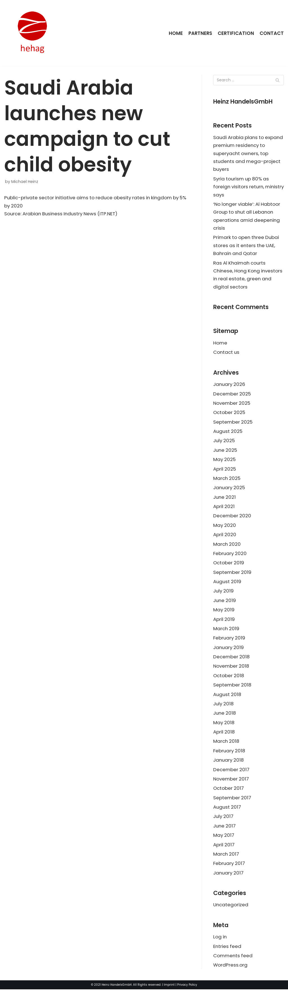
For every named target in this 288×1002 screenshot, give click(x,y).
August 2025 (228, 436)
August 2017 (227, 817)
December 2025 (232, 397)
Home (175, 33)
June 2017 (225, 836)
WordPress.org (230, 977)
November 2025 (232, 407)
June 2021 (225, 502)
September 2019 (232, 579)
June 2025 (225, 455)
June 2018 (225, 722)
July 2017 (223, 827)
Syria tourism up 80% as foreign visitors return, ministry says (242, 188)
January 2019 (229, 655)
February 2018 (229, 760)
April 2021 (224, 512)
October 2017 (229, 798)
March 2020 (227, 550)
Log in (220, 949)
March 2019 (226, 636)
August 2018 (227, 703)
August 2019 (227, 588)
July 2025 (224, 445)
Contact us (226, 355)
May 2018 (224, 731)
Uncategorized (231, 916)
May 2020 (225, 531)
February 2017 (229, 874)
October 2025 (229, 416)
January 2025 (229, 493)
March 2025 (227, 483)
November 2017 (231, 789)
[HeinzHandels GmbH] (32, 33)
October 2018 (229, 684)
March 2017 (226, 865)
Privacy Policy (187, 997)
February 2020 (230, 559)
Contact (272, 33)
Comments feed (233, 968)
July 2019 (224, 598)
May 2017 (224, 846)
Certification (235, 33)
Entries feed (227, 958)
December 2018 (232, 664)
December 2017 (231, 779)
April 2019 (224, 626)
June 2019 (225, 607)
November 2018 (231, 674)
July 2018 (224, 712)
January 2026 (229, 388)
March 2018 (226, 750)
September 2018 (232, 693)
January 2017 (229, 884)
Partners (200, 33)
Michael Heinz (24, 181)
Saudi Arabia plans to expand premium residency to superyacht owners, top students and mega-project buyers (247, 154)
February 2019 (229, 645)
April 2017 (224, 855)
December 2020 (232, 521)
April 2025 (224, 474)
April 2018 (224, 741)
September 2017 (232, 808)
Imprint (169, 997)
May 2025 (224, 464)
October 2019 (229, 569)
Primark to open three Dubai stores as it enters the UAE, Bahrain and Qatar (247, 247)
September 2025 (233, 426)
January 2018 (229, 769)
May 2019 (224, 617)
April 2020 (225, 541)
